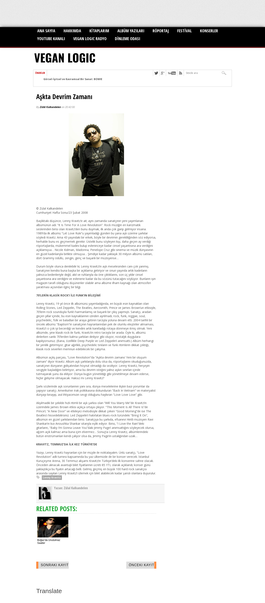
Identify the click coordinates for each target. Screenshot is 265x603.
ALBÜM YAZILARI (130, 31)
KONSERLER (209, 31)
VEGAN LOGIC (64, 57)
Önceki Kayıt (141, 565)
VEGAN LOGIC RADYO (90, 38)
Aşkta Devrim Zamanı (64, 96)
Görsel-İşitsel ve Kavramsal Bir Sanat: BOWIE (72, 79)
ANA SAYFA (46, 31)
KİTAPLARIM (99, 31)
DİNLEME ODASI (127, 38)
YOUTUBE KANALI (51, 38)
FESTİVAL (184, 31)
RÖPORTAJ (161, 31)
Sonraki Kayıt (55, 565)
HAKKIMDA (72, 31)
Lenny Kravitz (52, 477)
